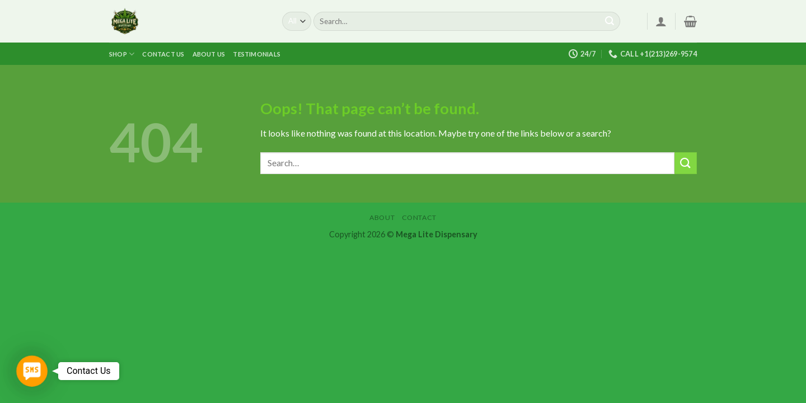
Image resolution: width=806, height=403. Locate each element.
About (382, 217)
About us (209, 54)
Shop (121, 54)
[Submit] (609, 21)
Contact (419, 217)
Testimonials (256, 54)
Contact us (163, 54)
